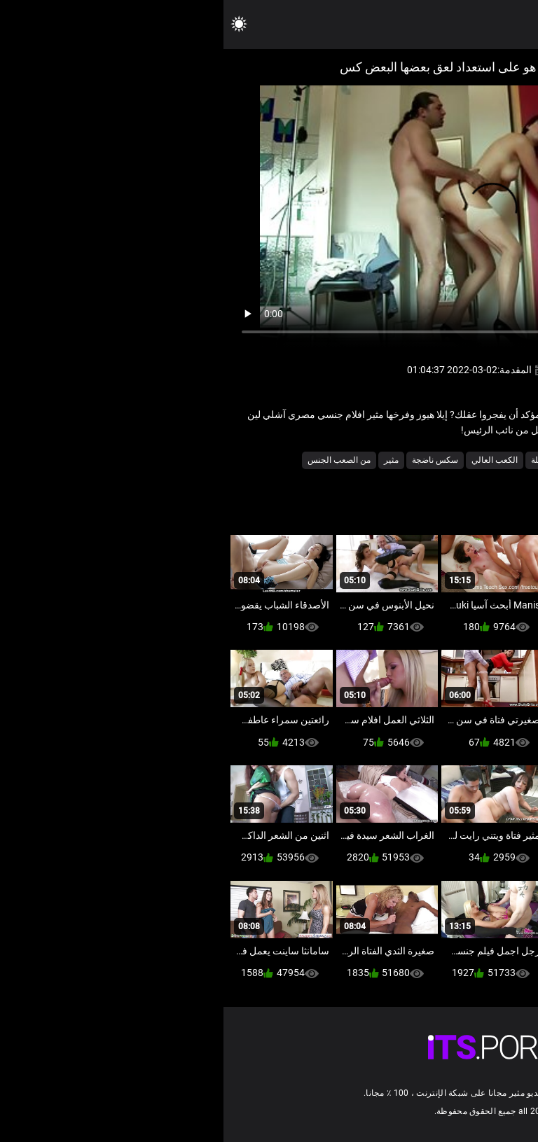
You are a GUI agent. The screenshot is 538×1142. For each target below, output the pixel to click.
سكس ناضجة (211, 460)
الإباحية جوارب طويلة (343, 460)
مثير (167, 460)
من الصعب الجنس (115, 460)
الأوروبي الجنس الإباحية (432, 460)
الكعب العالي (271, 460)
